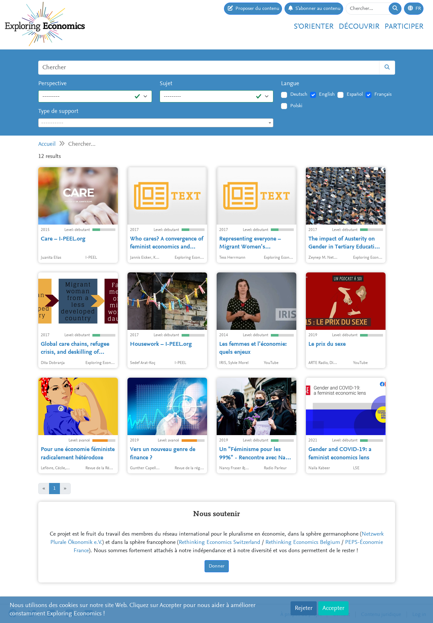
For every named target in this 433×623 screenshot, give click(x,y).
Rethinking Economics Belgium (302, 542)
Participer (404, 27)
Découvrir (359, 27)
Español (355, 94)
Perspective (52, 84)
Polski (296, 105)
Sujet (166, 84)
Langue (290, 84)
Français (383, 94)
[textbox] (156, 123)
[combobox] (156, 122)
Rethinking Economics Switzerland (219, 542)
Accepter (333, 608)
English (327, 94)
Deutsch (298, 94)
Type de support (58, 111)
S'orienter (314, 27)
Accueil (47, 144)
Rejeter (304, 608)
